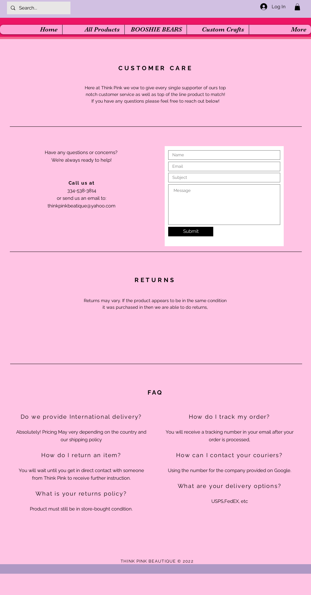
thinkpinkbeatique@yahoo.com (82, 206)
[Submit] (190, 231)
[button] (297, 6)
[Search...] (38, 8)
